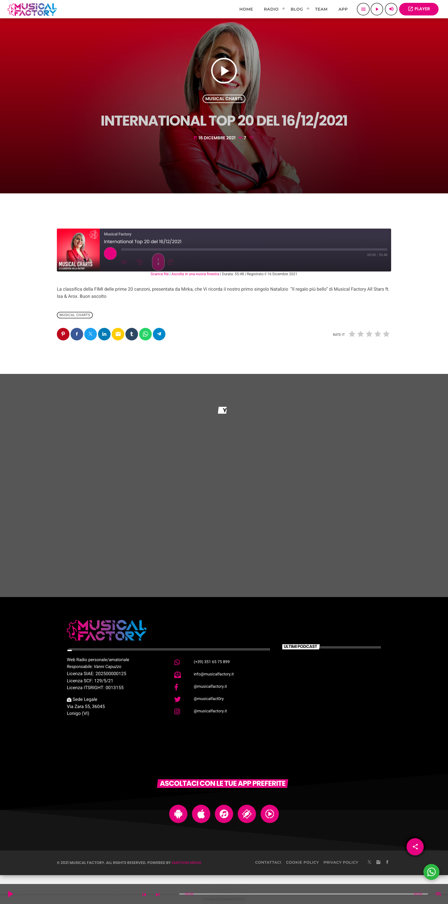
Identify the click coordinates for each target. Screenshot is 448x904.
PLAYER (419, 9)
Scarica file (160, 274)
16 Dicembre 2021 (215, 138)
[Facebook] (387, 862)
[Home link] (32, 9)
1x (158, 261)
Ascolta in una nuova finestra (195, 274)
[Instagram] (378, 862)
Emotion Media (186, 862)
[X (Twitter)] (369, 862)
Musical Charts (224, 99)
